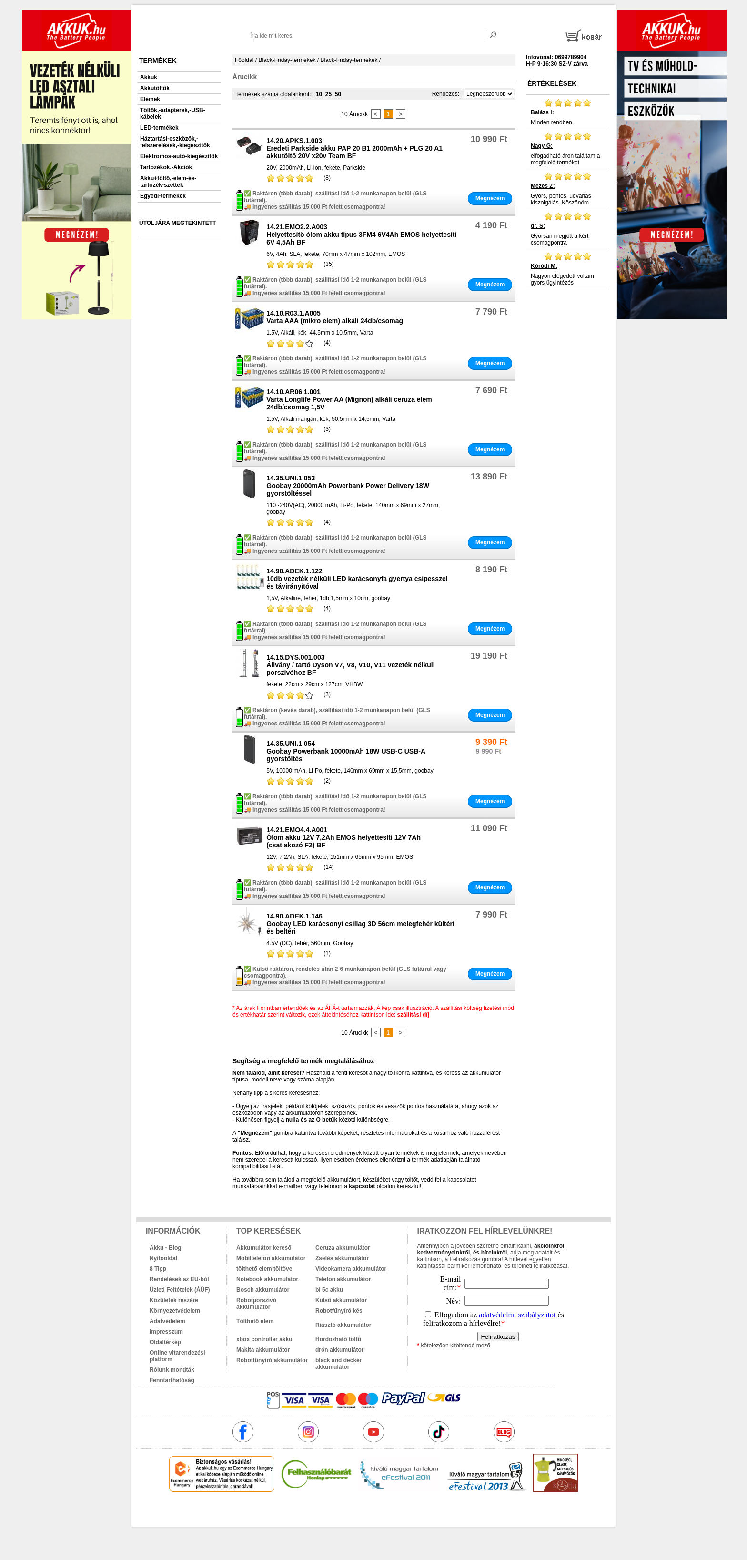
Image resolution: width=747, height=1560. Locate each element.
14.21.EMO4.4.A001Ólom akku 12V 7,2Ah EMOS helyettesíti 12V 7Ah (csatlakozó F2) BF (343, 837)
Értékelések (551, 83)
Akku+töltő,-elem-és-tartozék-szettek (168, 181)
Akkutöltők (155, 88)
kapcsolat (362, 1186)
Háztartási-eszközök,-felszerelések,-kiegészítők (175, 142)
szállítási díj (413, 1014)
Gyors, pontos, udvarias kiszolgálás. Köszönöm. (568, 189)
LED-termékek (159, 127)
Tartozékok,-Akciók (166, 167)
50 (338, 94)
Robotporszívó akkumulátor (256, 1303)
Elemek (150, 99)
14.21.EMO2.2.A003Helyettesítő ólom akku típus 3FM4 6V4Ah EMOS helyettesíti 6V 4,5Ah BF (361, 234)
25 (328, 94)
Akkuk (148, 77)
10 (319, 94)
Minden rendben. (568, 112)
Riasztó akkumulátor (343, 1325)
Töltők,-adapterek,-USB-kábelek (172, 113)
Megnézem (490, 198)
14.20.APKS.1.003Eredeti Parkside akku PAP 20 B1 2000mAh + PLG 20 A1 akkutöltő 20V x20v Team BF (354, 148)
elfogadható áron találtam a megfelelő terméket (568, 149)
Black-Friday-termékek (286, 60)
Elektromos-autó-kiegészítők (179, 156)
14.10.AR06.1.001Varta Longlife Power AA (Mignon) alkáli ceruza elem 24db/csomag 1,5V (349, 399)
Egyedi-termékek (163, 196)
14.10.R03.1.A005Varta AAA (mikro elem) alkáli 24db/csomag (334, 317)
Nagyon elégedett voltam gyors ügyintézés (568, 269)
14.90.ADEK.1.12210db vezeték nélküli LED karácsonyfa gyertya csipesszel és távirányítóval (357, 578)
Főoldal (244, 60)
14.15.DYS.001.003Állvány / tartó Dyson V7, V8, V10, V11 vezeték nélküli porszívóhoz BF (350, 664)
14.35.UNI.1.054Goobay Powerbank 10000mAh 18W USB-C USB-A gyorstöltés (345, 751)
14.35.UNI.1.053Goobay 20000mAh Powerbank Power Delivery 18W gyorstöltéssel (347, 485)
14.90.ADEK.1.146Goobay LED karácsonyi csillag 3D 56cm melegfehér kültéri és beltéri (360, 923)
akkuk (322, 1512)
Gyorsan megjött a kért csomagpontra (568, 229)
